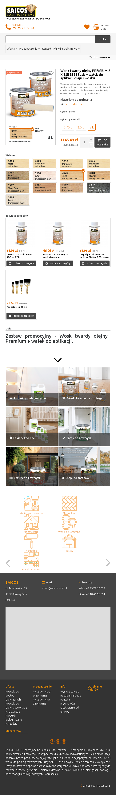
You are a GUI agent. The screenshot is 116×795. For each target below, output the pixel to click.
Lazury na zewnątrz (25, 477)
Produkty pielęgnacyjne (28, 398)
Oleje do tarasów (75, 477)
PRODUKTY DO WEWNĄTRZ (41, 693)
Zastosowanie (100, 57)
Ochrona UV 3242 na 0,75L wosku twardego (57, 255)
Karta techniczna (71, 104)
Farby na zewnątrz (77, 437)
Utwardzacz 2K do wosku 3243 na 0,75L (21, 255)
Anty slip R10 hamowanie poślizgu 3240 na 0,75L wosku (94, 256)
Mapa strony (13, 730)
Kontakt (46, 48)
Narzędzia (11, 723)
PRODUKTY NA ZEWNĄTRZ (41, 701)
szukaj (102, 39)
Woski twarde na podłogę (82, 398)
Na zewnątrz (13, 711)
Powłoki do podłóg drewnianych (13, 695)
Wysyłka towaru (69, 690)
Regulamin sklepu (70, 695)
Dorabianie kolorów (95, 688)
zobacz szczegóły (21, 263)
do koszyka (102, 142)
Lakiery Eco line (22, 437)
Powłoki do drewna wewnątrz (16, 705)
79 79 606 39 (23, 28)
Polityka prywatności (67, 701)
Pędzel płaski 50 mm (18, 306)
